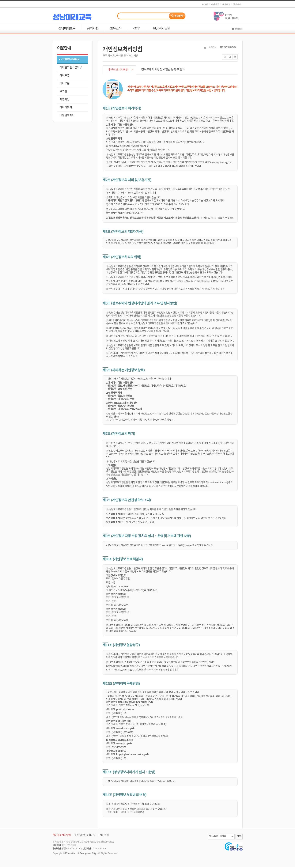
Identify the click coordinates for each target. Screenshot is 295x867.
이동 (239, 836)
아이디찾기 (66, 107)
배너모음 (65, 83)
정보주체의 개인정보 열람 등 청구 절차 (163, 69)
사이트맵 (226, 4)
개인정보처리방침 (70, 59)
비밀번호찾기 (67, 115)
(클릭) (141, 812)
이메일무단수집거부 (71, 67)
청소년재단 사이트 (217, 836)
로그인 (205, 4)
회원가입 (215, 4)
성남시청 (237, 4)
